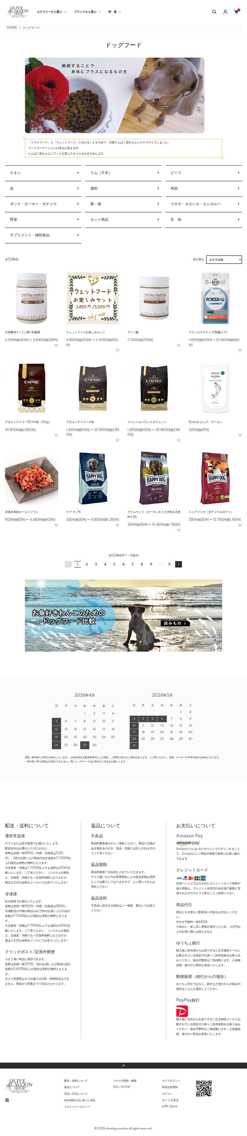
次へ (178, 564)
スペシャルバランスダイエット (147, 422)
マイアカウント (171, 1080)
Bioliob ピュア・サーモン (205, 422)
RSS (116, 1087)
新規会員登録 (170, 1087)
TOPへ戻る (123, 1066)
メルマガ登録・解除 (124, 1080)
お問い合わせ (170, 1106)
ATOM (125, 1087)
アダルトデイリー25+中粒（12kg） (28, 422)
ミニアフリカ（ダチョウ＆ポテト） (211, 512)
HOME (12, 28)
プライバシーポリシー (77, 1106)
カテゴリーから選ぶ (49, 12)
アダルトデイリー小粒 (80, 422)
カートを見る (170, 1100)
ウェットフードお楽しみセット (85, 332)
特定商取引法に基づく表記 (79, 1100)
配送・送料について (76, 1080)
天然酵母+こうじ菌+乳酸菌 (22, 332)
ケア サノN (73, 512)
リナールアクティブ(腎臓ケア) (208, 332)
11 (169, 564)
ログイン (167, 1093)
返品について (72, 1087)
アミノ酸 (133, 332)
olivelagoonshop (117, 1128)
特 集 (112, 12)
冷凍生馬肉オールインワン (22, 512)
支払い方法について (76, 1093)
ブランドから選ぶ (85, 12)
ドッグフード (31, 28)
